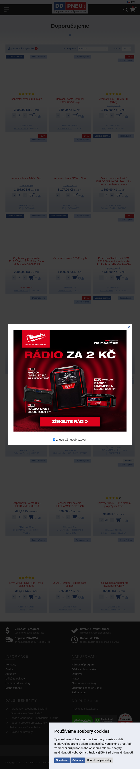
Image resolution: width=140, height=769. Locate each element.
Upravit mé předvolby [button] (99, 760)
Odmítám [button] (77, 760)
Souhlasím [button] (62, 760)
